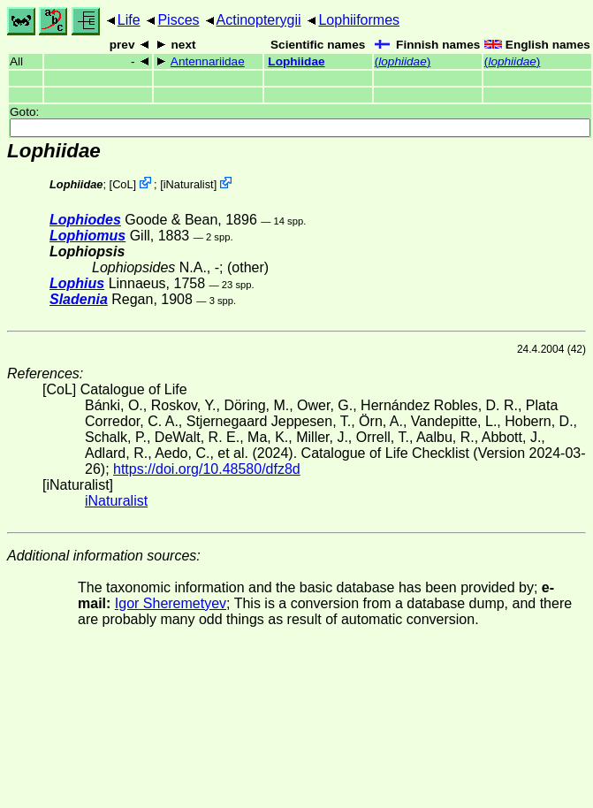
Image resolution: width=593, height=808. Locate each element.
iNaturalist (188, 184)
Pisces (178, 19)
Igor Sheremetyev (170, 603)
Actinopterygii (259, 19)
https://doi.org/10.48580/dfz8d (206, 468)
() (402, 61)
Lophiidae (296, 61)
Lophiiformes (358, 19)
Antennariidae (208, 61)
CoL (122, 184)
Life (129, 19)
